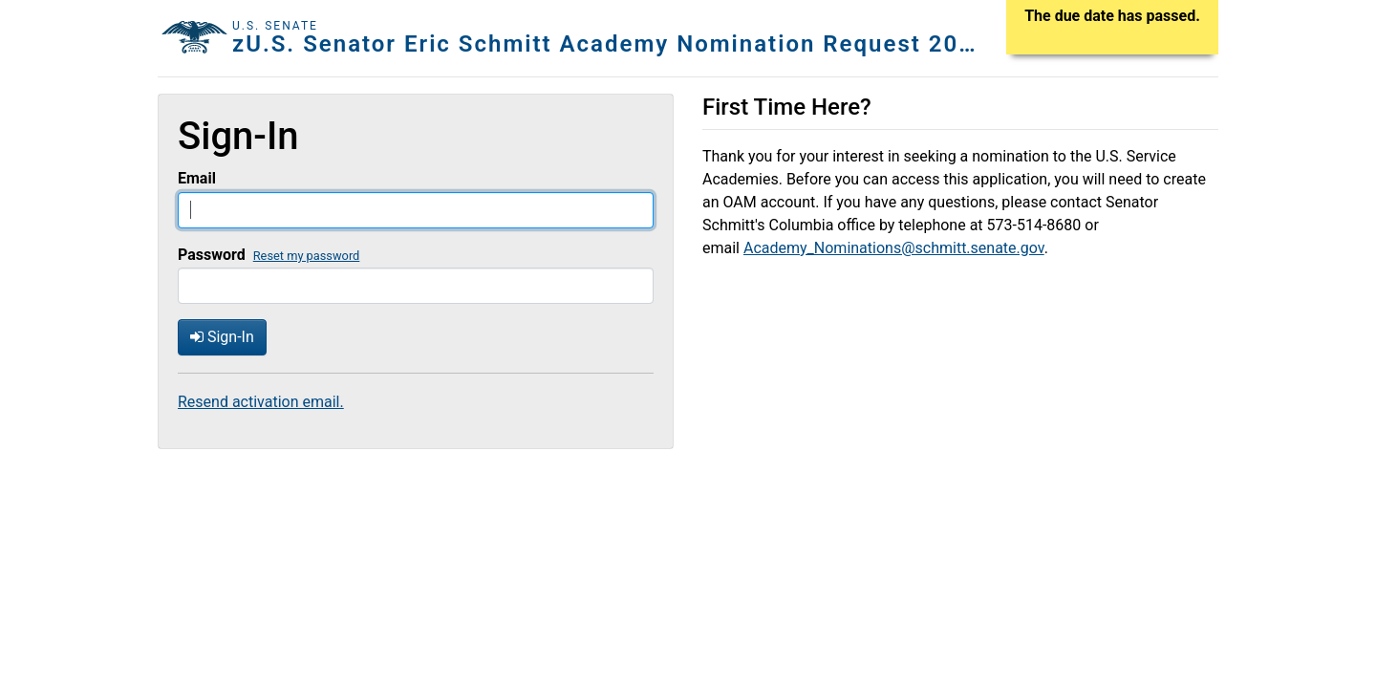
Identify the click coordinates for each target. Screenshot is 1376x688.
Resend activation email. (261, 402)
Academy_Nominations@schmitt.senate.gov (893, 248)
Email (197, 178)
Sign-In (222, 337)
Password (212, 255)
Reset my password (306, 255)
